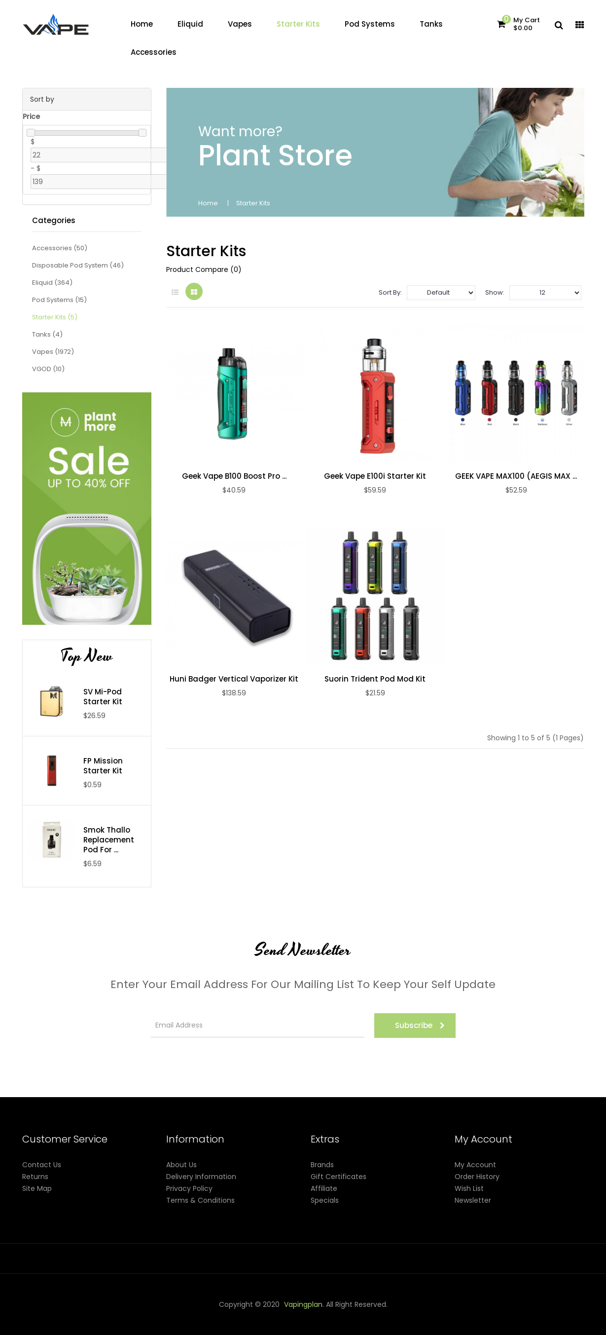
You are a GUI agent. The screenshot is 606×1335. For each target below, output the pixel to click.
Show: (494, 292)
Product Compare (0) (204, 269)
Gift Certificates (338, 1177)
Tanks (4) (47, 334)
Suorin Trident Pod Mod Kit (375, 679)
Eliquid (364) (52, 282)
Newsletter (473, 1200)
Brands (322, 1165)
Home (208, 203)
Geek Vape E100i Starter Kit (375, 476)
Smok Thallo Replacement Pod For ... (108, 840)
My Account (475, 1165)
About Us (181, 1165)
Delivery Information (201, 1177)
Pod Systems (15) (59, 300)
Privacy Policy (189, 1188)
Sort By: (390, 292)
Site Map (37, 1188)
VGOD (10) (48, 369)
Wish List (469, 1188)
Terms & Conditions (200, 1200)
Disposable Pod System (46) (78, 265)
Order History (477, 1177)
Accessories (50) (59, 248)
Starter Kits (253, 203)
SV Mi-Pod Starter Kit (102, 697)
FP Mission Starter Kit (103, 766)
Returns (35, 1177)
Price (31, 116)
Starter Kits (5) (54, 317)
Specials (325, 1200)
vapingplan (303, 1304)
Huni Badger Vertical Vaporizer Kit (234, 679)
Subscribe (420, 1025)
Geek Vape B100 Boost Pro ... (234, 476)
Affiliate (324, 1188)
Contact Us (41, 1165)
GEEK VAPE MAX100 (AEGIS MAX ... (516, 476)
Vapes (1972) (53, 351)
